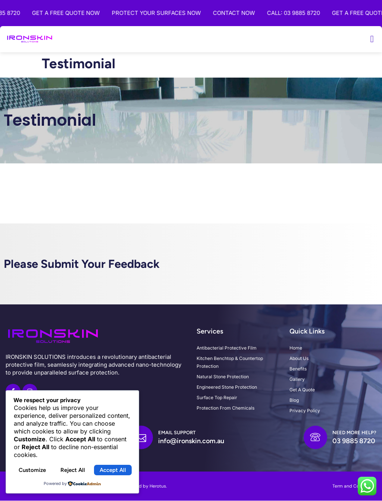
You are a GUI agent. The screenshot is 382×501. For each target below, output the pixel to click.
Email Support (176, 433)
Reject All (72, 470)
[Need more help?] (315, 438)
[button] (372, 39)
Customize (32, 470)
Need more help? (354, 433)
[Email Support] (141, 438)
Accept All (113, 470)
